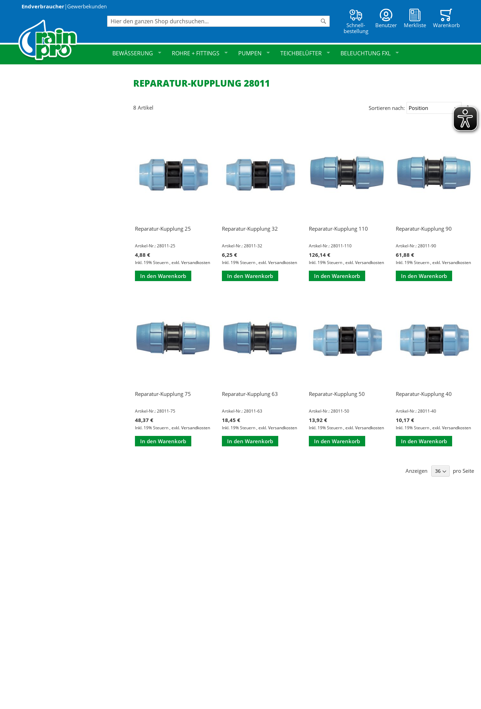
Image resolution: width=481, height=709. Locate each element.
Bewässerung (136, 53)
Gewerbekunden (87, 6)
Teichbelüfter (305, 53)
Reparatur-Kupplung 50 (337, 393)
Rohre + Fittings (200, 53)
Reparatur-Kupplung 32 (250, 228)
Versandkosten (195, 262)
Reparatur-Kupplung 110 (338, 228)
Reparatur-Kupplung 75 (163, 393)
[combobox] (218, 21)
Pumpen (254, 53)
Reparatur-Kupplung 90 (424, 228)
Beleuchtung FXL (369, 53)
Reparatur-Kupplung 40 (424, 393)
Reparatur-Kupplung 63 (250, 393)
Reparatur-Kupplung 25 (163, 228)
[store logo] (62, 40)
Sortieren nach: (387, 107)
